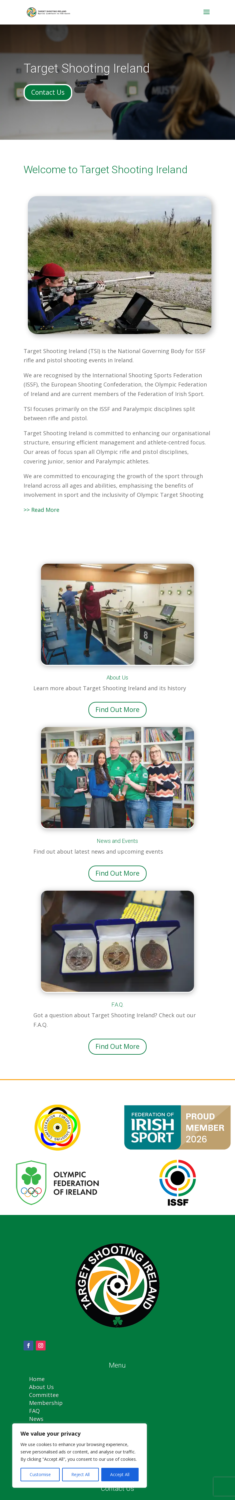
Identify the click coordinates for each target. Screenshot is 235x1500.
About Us (41, 1387)
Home (37, 1379)
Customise (40, 1474)
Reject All (80, 1474)
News (36, 1418)
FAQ (34, 1410)
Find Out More (117, 709)
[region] (79, 1455)
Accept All (119, 1474)
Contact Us (48, 92)
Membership (46, 1403)
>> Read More (41, 509)
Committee (44, 1395)
